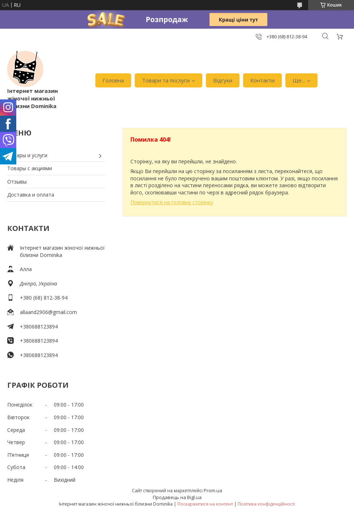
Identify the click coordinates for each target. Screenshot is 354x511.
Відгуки (222, 80)
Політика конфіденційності (266, 504)
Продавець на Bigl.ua (177, 497)
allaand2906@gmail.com (48, 312)
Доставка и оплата (30, 194)
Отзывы (17, 181)
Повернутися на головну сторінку (171, 202)
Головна (113, 80)
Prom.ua (213, 490)
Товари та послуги (166, 80)
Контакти (262, 80)
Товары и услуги (27, 155)
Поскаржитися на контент (205, 504)
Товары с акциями (29, 168)
